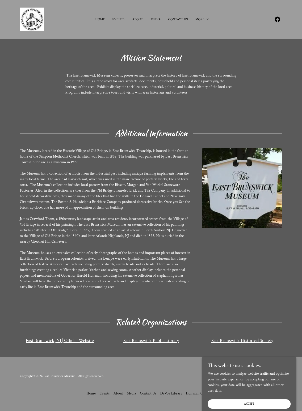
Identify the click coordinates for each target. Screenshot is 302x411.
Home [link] (100, 19)
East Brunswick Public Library (151, 341)
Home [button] (91, 393)
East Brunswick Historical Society (242, 341)
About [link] (137, 19)
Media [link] (156, 19)
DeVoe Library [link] (171, 393)
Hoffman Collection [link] (200, 393)
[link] (32, 19)
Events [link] (118, 19)
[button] (202, 19)
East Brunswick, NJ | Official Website (60, 341)
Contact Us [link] (178, 19)
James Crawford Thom (37, 218)
